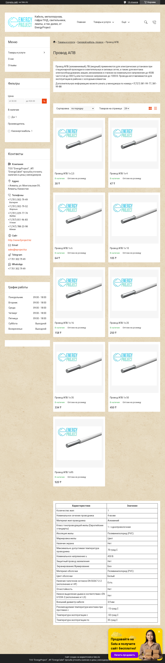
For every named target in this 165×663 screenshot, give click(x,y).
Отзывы (12, 65)
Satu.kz (96, 657)
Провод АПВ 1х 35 (64, 397)
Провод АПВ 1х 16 (64, 323)
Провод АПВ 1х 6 (64, 248)
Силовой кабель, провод (90, 42)
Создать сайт (12, 2)
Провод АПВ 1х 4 (119, 173)
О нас (11, 59)
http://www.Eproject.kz (19, 240)
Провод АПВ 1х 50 (119, 397)
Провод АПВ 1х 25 (119, 323)
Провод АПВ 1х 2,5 (64, 173)
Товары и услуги (102, 22)
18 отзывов (133, 2)
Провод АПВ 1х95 (64, 472)
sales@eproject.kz (17, 249)
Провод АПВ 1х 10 (119, 248)
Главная (81, 22)
